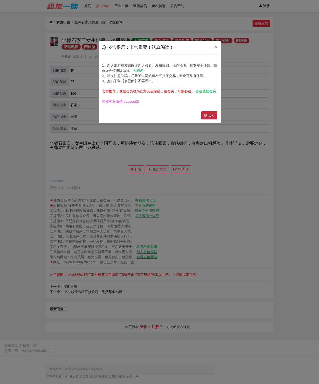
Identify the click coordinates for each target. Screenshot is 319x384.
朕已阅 (209, 115)
